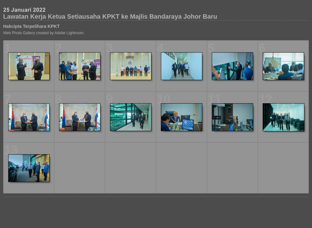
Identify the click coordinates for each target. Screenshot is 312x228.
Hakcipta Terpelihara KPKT (31, 26)
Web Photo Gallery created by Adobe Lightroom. (43, 33)
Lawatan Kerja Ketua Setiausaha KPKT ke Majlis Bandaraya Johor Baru (110, 16)
